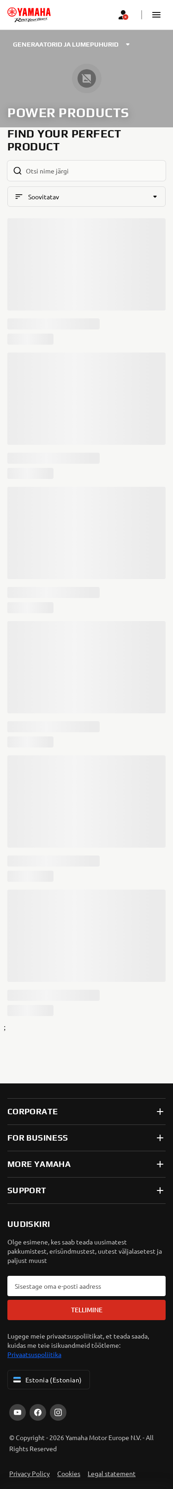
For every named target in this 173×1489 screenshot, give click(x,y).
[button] (156, 15)
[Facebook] (38, 1412)
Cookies (68, 1473)
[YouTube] (17, 1412)
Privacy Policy (29, 1473)
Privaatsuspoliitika (34, 1354)
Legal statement (112, 1473)
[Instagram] (58, 1412)
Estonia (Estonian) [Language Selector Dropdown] (47, 1379)
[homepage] (29, 14)
